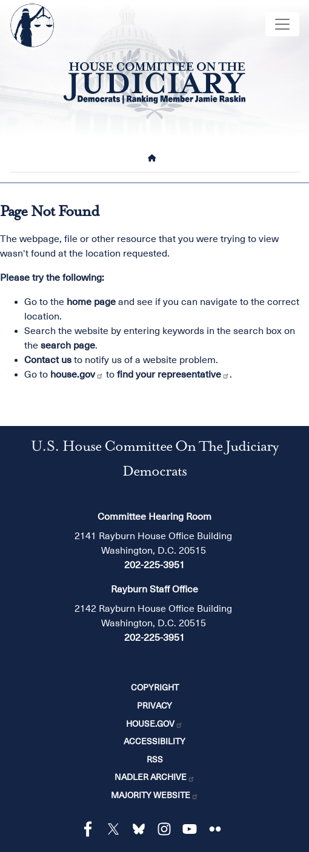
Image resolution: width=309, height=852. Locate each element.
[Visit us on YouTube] (192, 829)
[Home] (154, 158)
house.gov (77, 374)
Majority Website (155, 795)
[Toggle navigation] (282, 24)
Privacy (154, 705)
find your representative (173, 374)
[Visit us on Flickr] (218, 829)
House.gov (154, 724)
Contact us (47, 360)
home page (91, 302)
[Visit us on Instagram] (167, 829)
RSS (155, 759)
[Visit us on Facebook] (91, 829)
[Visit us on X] (116, 829)
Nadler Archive (155, 777)
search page (68, 345)
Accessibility (154, 741)
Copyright (155, 687)
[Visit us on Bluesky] (141, 829)
